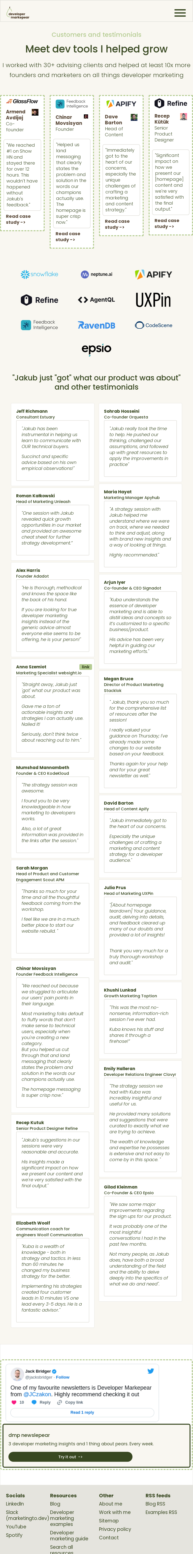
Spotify (14, 1535)
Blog (55, 1504)
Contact (109, 1538)
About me (110, 1504)
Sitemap (109, 1521)
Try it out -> (70, 1457)
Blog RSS (155, 1504)
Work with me (115, 1512)
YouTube (16, 1527)
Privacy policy (115, 1529)
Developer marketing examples (62, 1518)
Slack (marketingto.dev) (27, 1515)
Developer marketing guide (69, 1536)
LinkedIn (15, 1504)
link (86, 667)
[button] (180, 12)
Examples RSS (161, 1512)
